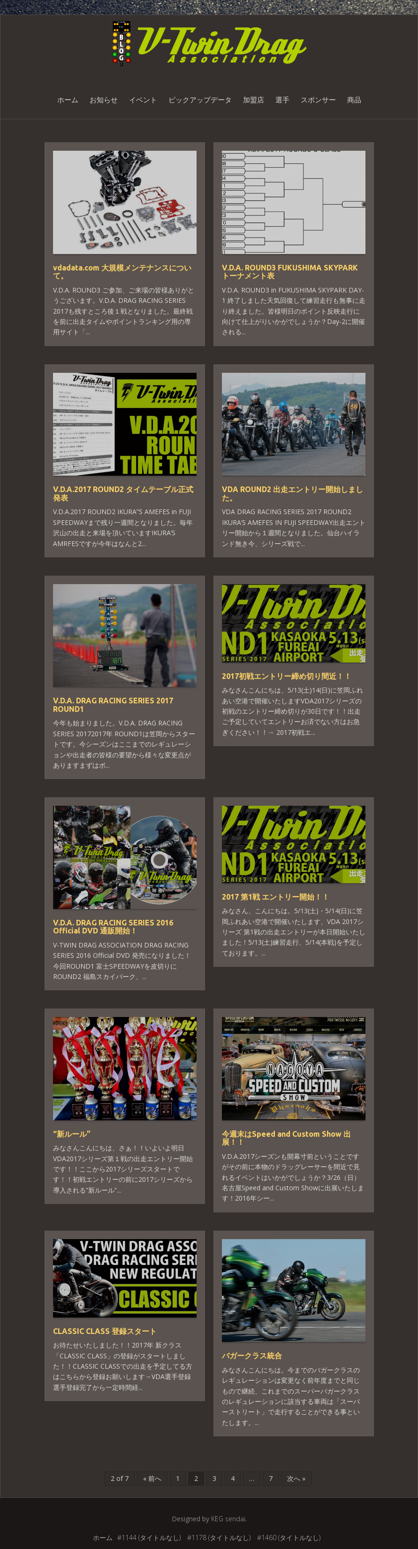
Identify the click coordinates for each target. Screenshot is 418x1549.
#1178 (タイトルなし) (219, 1537)
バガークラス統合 (252, 1355)
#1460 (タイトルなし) (288, 1537)
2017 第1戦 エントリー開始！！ (275, 897)
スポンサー (318, 99)
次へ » (296, 1478)
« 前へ (152, 1478)
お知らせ (104, 99)
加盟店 (253, 99)
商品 (354, 99)
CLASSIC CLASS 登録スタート (105, 1331)
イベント (143, 99)
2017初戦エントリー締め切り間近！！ (286, 676)
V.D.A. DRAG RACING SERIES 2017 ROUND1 (113, 704)
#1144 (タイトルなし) (149, 1537)
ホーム (67, 99)
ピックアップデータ (200, 99)
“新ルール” (72, 1134)
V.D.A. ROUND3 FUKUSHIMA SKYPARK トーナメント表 (290, 271)
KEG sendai (228, 1518)
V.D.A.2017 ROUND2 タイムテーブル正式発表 (123, 493)
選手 (282, 99)
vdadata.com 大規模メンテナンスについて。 (122, 271)
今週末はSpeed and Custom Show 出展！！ (286, 1138)
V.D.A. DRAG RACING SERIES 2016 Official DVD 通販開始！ (113, 926)
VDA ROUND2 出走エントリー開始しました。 (292, 493)
